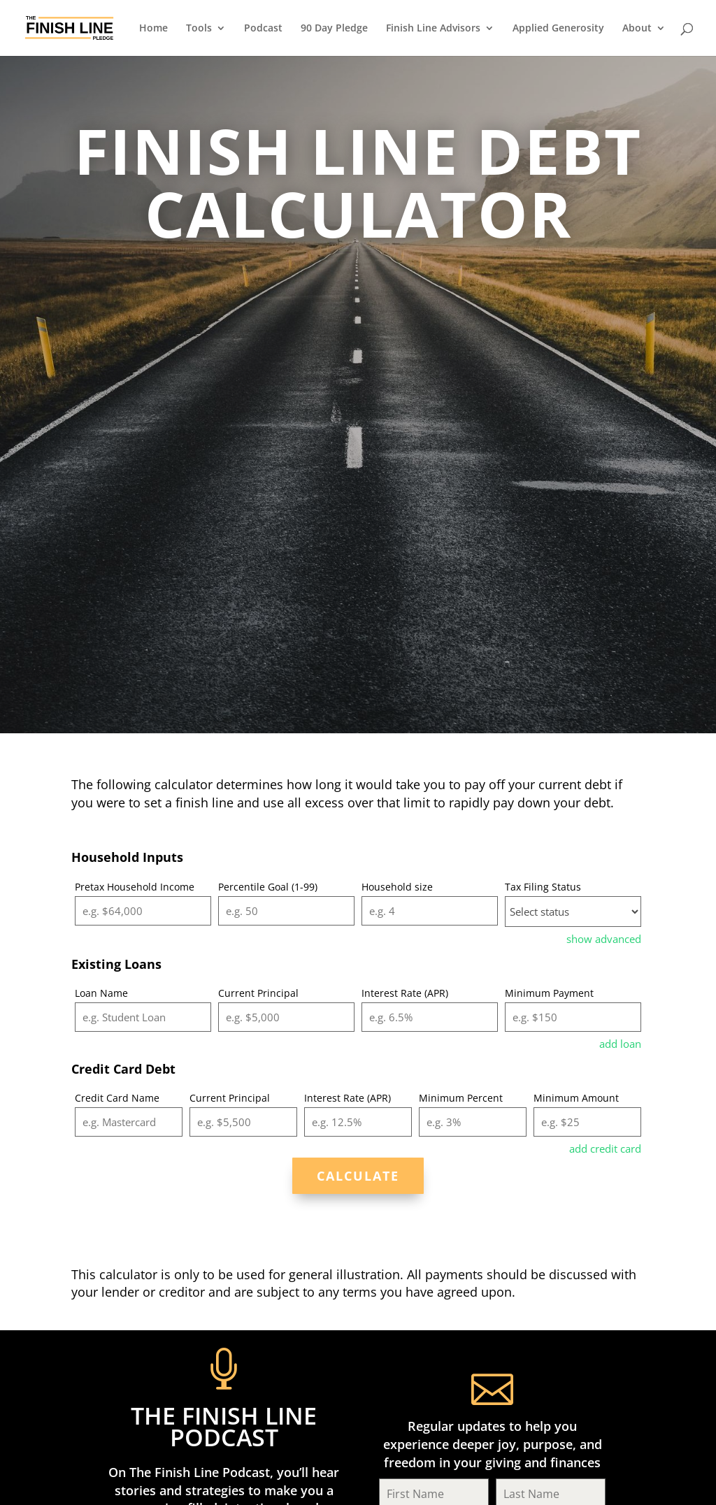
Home (153, 28)
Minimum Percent (461, 1097)
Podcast (263, 28)
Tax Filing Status (543, 886)
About (637, 28)
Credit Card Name (117, 1097)
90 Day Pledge (334, 28)
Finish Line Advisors (433, 28)
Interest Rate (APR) (404, 993)
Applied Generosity (558, 28)
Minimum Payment (549, 993)
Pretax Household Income (134, 886)
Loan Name (101, 993)
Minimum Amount (576, 1097)
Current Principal (258, 993)
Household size (397, 886)
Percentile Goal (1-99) (267, 886)
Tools (199, 28)
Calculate (358, 1175)
